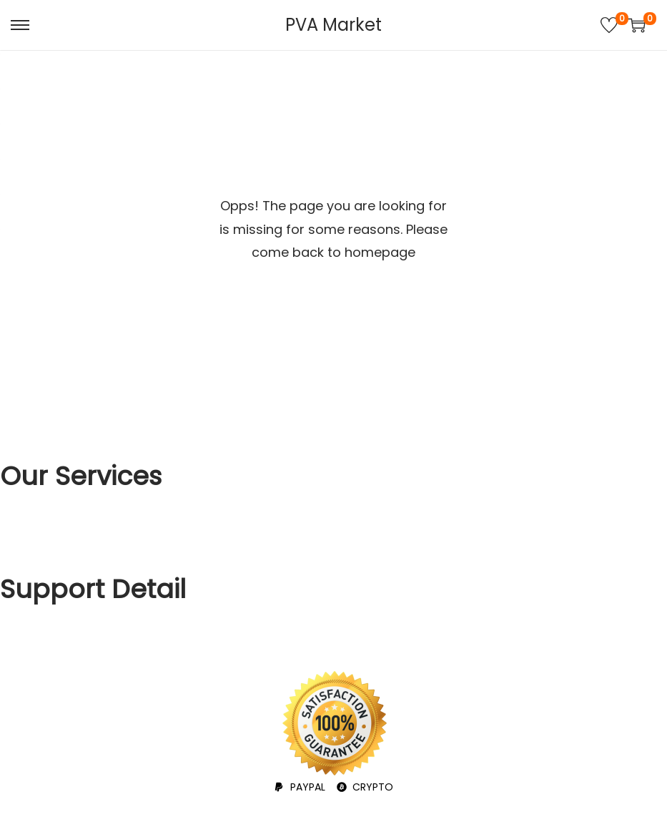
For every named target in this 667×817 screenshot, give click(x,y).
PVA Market (333, 24)
